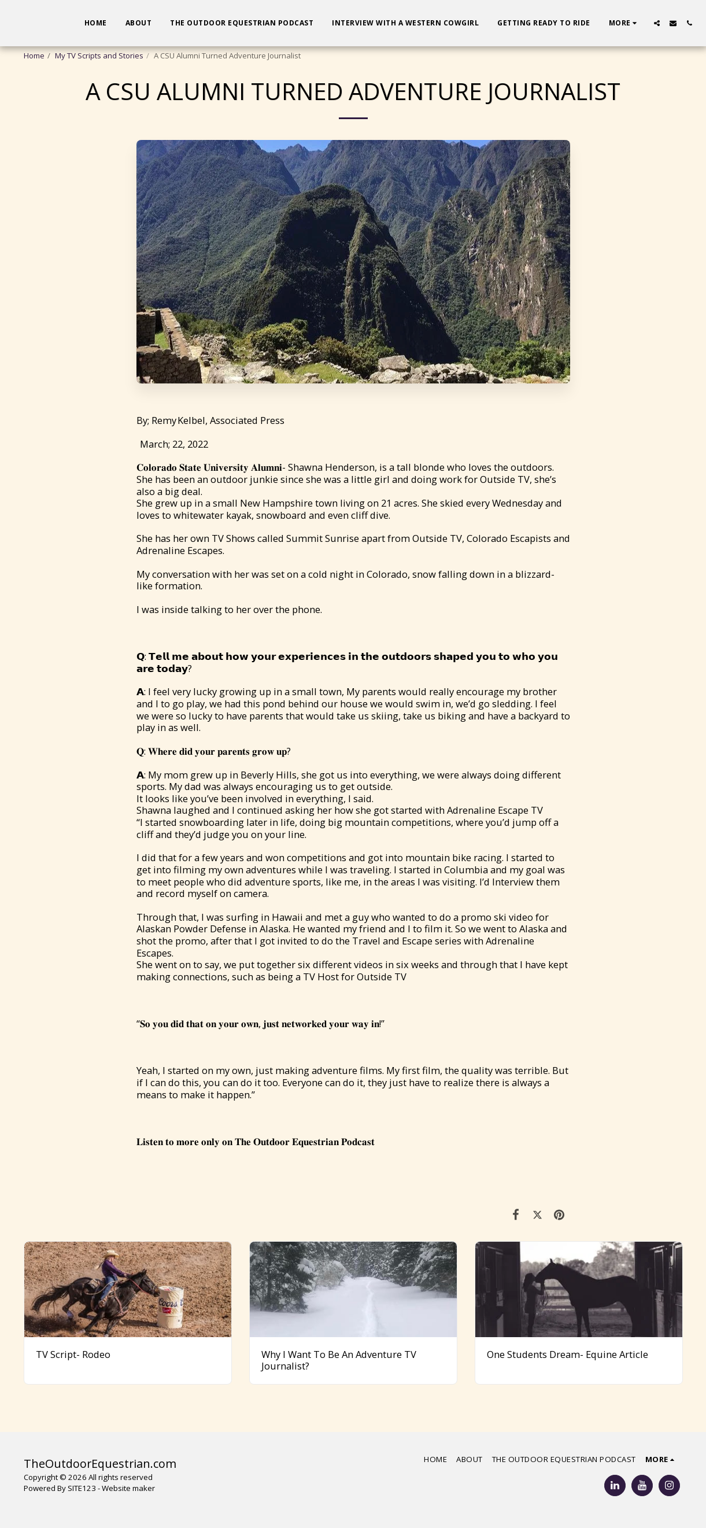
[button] (656, 23)
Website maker (128, 1488)
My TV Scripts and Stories (99, 55)
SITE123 (82, 1488)
